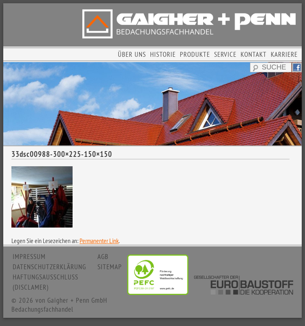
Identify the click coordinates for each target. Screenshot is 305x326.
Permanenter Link (99, 241)
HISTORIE (163, 54)
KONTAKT (254, 54)
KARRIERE (284, 54)
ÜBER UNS (132, 54)
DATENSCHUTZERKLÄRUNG (49, 266)
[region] (152, 103)
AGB (102, 256)
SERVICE (225, 54)
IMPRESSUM (29, 256)
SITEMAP (109, 266)
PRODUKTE (195, 54)
